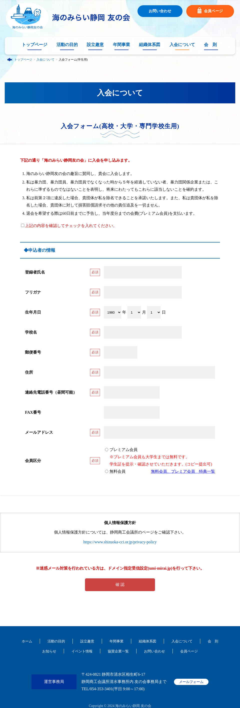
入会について (182, 44)
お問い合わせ (160, 11)
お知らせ (49, 651)
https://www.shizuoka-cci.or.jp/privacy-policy (120, 542)
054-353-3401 (101, 689)
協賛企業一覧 (118, 651)
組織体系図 (149, 44)
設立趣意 (95, 44)
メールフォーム (191, 682)
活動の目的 (67, 44)
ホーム (27, 641)
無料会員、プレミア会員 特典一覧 (183, 471)
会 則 (210, 44)
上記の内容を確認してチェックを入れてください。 (69, 225)
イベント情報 (82, 651)
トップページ (34, 44)
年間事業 (121, 44)
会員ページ (210, 11)
